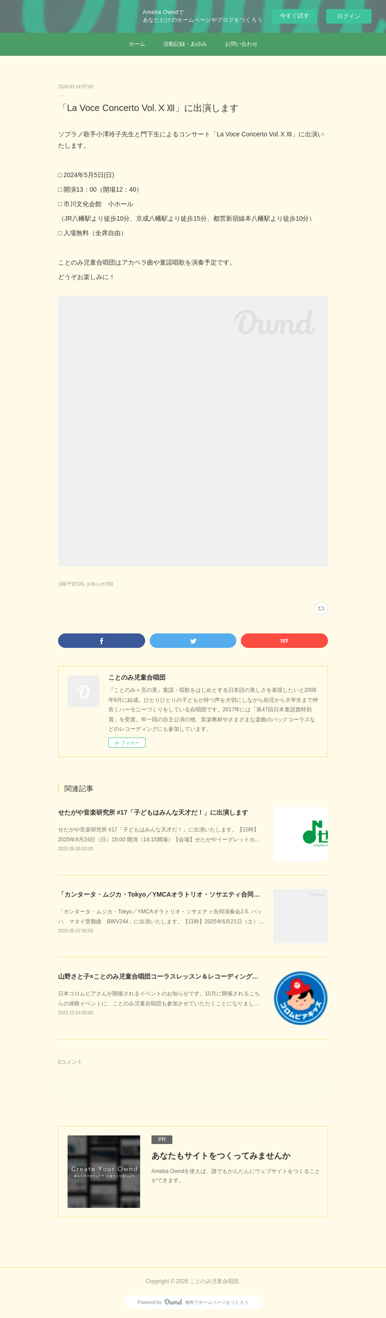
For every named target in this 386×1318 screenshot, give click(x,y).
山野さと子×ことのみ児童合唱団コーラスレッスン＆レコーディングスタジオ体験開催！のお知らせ (199, 976)
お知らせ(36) (100, 583)
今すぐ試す (294, 15)
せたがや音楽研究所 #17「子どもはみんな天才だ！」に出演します (153, 812)
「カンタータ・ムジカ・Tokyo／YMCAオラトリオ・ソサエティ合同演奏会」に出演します (187, 894)
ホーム (137, 44)
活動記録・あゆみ (185, 44)
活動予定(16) (71, 583)
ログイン (349, 16)
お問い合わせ (241, 44)
